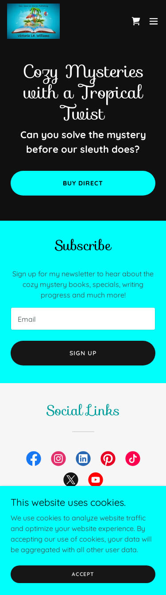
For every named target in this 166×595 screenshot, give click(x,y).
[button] (153, 21)
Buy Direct (83, 183)
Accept (83, 574)
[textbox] (83, 318)
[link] (33, 21)
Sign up (83, 353)
